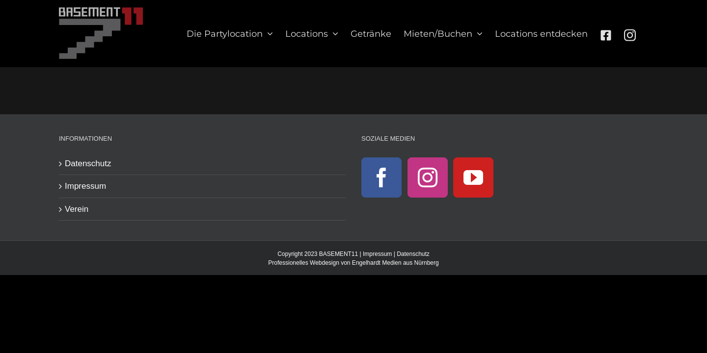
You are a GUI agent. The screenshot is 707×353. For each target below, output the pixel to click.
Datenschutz (88, 163)
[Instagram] (428, 177)
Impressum (85, 186)
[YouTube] (473, 177)
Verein (76, 209)
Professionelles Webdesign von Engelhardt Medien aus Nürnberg (353, 262)
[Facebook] (381, 177)
